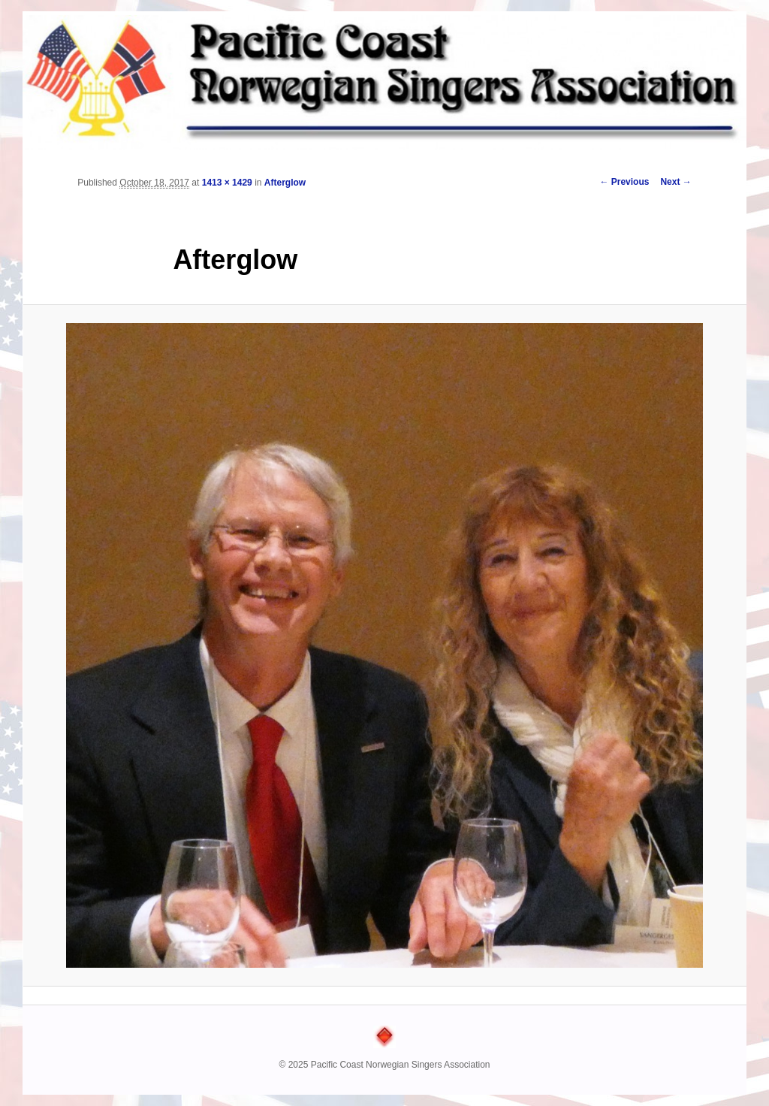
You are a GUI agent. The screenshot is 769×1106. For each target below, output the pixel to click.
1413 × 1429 (227, 182)
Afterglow (285, 182)
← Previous (624, 182)
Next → (675, 182)
